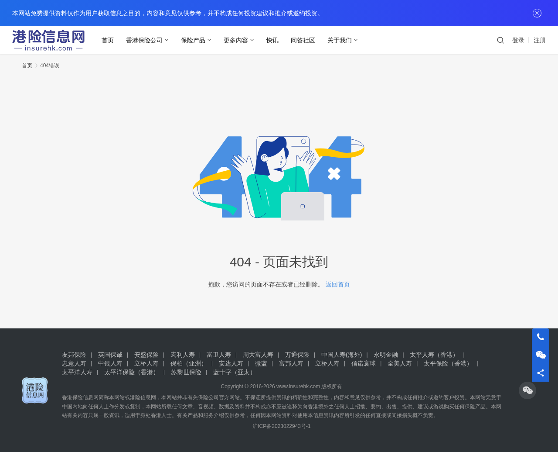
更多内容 (237, 40)
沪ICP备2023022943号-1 (281, 426)
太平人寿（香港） (434, 354)
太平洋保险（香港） (131, 372)
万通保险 (297, 354)
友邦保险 (74, 354)
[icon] (527, 390)
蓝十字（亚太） (234, 372)
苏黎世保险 (186, 372)
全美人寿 (400, 363)
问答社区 (305, 40)
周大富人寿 (258, 354)
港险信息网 (143, 397)
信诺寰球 (363, 363)
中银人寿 (110, 363)
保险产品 (195, 40)
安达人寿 (231, 363)
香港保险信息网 (80, 397)
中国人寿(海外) (341, 354)
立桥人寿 (146, 363)
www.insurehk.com (298, 386)
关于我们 (341, 40)
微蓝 (261, 363)
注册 (540, 40)
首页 (109, 40)
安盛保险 (146, 354)
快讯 (274, 40)
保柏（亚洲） (188, 363)
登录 (518, 40)
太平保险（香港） (448, 363)
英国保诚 (110, 354)
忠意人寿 (74, 363)
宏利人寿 (182, 354)
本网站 (117, 397)
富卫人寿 (219, 354)
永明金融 (386, 354)
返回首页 (338, 284)
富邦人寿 (291, 363)
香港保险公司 (146, 40)
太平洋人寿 (77, 372)
